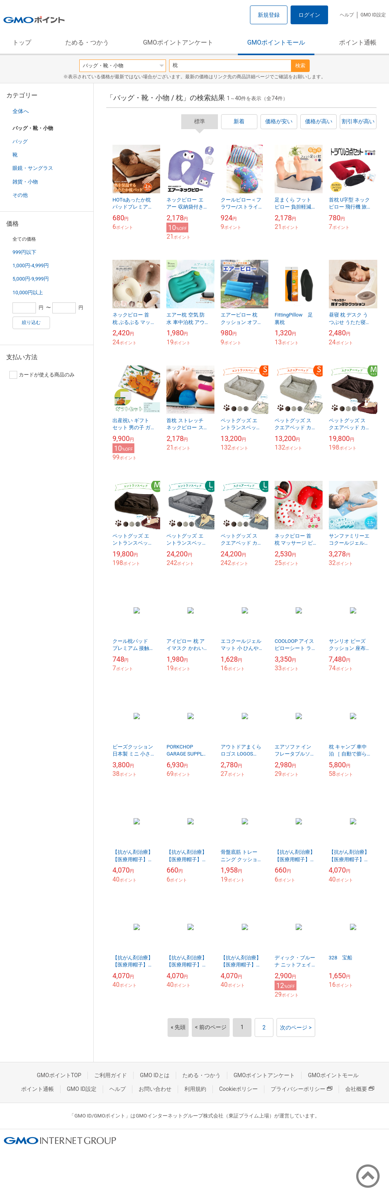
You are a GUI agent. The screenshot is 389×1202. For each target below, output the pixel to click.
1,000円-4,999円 (30, 265)
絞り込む (31, 322)
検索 (300, 65)
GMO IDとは (155, 1075)
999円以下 (24, 252)
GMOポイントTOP (59, 1075)
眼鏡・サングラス (32, 168)
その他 (20, 195)
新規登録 (269, 15)
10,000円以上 (27, 292)
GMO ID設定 (373, 15)
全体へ (20, 111)
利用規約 (195, 1089)
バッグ (20, 141)
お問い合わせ (155, 1089)
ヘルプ (347, 15)
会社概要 (359, 1089)
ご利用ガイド (110, 1075)
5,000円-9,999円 (30, 279)
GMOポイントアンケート (178, 42)
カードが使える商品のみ (42, 375)
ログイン (309, 15)
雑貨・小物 (25, 182)
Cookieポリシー (238, 1089)
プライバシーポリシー (301, 1089)
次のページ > (296, 1027)
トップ (21, 42)
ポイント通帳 (358, 42)
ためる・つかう (87, 42)
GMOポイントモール (276, 42)
